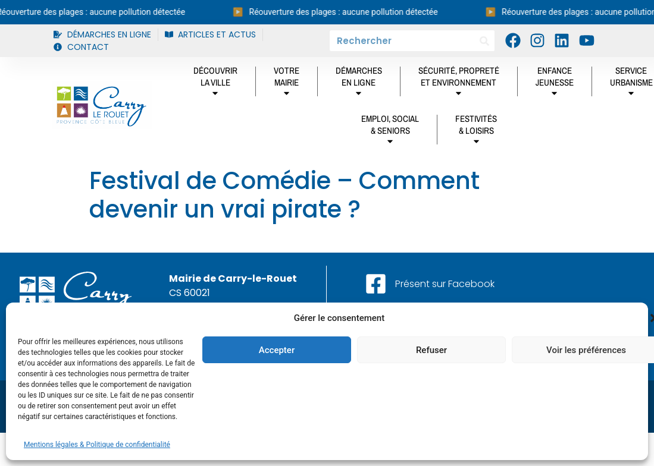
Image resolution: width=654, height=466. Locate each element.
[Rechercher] (484, 40)
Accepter (277, 350)
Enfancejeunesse (555, 83)
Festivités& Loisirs (476, 132)
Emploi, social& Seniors (390, 132)
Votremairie (286, 83)
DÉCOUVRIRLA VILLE (215, 83)
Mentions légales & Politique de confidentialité (97, 444)
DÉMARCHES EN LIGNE (359, 83)
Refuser (431, 350)
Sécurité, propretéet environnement (458, 83)
